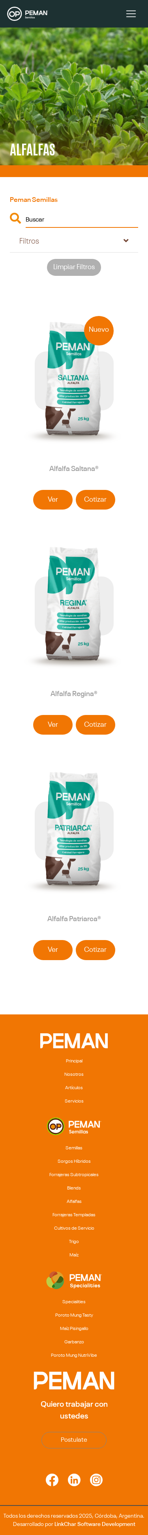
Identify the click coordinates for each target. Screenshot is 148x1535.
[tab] (74, 242)
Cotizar (95, 499)
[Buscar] (82, 219)
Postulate (74, 1440)
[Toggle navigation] (131, 13)
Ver (53, 499)
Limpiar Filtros (74, 267)
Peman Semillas (34, 200)
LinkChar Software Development (94, 1524)
